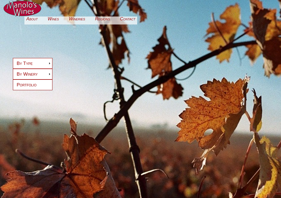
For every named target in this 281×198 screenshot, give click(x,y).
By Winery (27, 74)
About (32, 18)
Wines (53, 18)
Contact (127, 18)
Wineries (77, 18)
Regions (102, 18)
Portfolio (26, 84)
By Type (25, 63)
